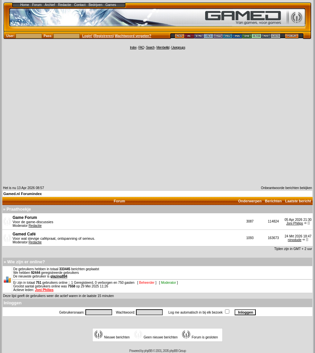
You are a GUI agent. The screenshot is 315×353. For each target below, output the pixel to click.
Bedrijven (96, 5)
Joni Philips (294, 223)
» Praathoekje (17, 209)
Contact (79, 5)
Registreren (103, 36)
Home (24, 5)
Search (150, 47)
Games (111, 5)
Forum (37, 5)
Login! (87, 36)
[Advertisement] (62, 117)
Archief (50, 5)
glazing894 (58, 276)
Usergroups (178, 47)
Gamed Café (24, 234)
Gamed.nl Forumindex (22, 194)
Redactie (64, 5)
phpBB (148, 351)
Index (133, 47)
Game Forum (25, 217)
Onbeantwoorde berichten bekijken (286, 188)
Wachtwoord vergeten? (133, 36)
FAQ (141, 47)
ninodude (294, 240)
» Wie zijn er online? (24, 261)
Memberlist (163, 47)
